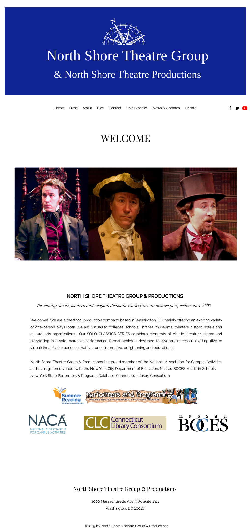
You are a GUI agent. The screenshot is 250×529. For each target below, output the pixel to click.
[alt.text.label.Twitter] (237, 108)
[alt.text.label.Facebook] (230, 108)
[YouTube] (244, 108)
